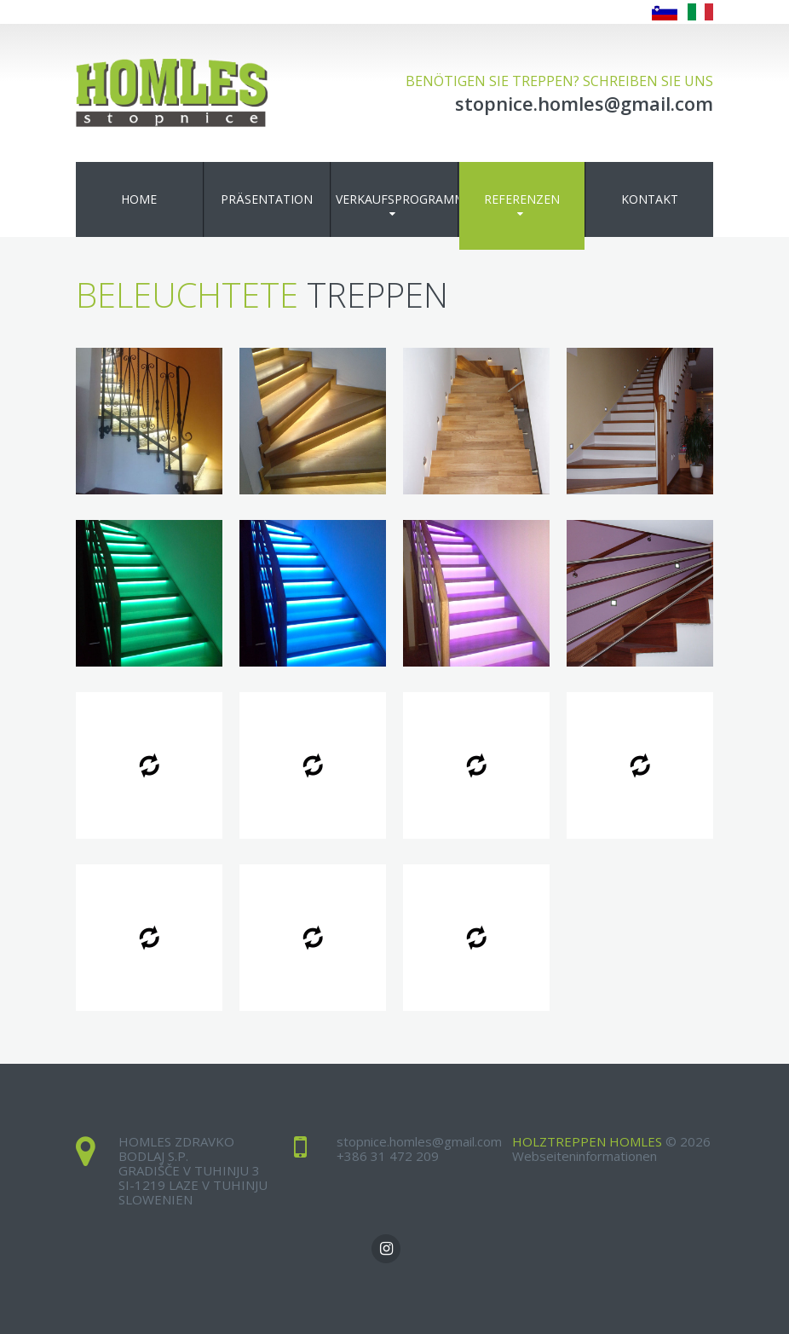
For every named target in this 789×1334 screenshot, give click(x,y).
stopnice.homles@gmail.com (419, 1141)
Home (139, 199)
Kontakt (649, 199)
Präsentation (267, 199)
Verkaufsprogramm (397, 199)
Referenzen (522, 199)
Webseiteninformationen (584, 1155)
